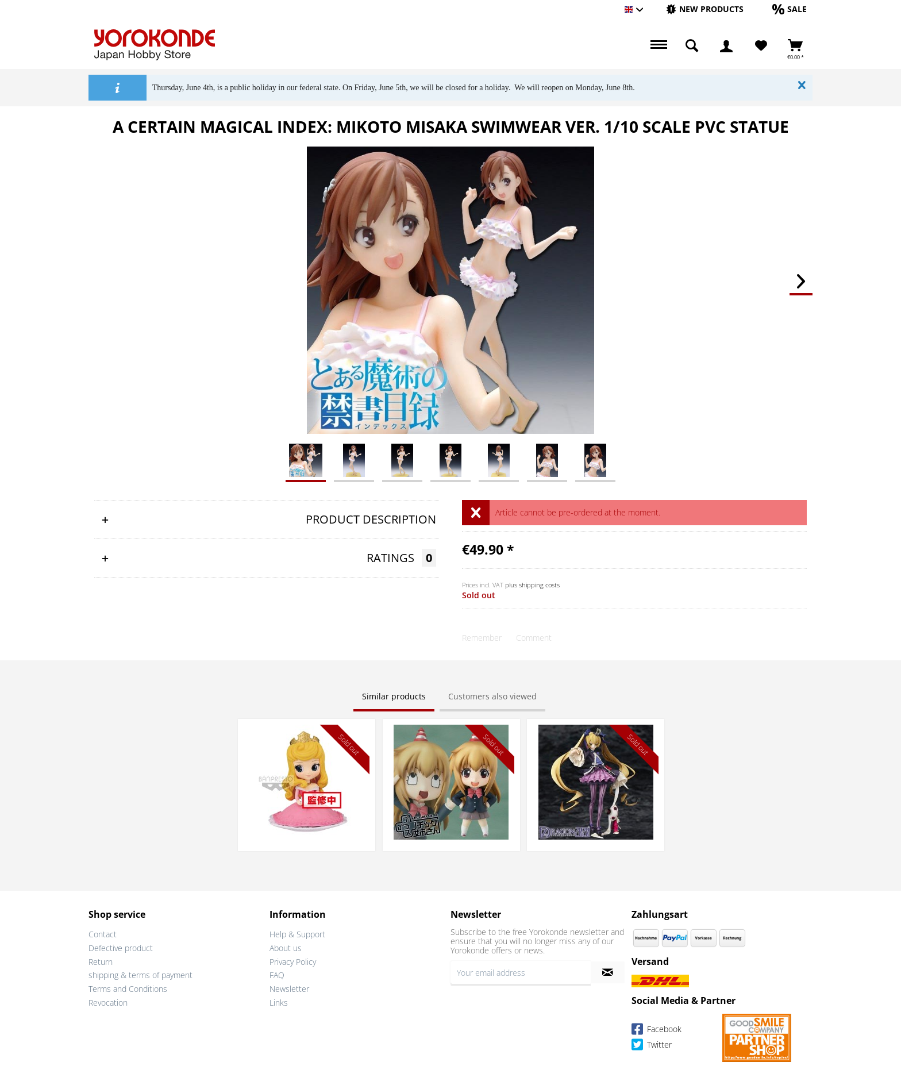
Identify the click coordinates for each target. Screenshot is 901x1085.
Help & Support (297, 934)
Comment (534, 637)
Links (278, 1002)
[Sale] (790, 9)
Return (100, 961)
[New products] (704, 9)
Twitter (652, 1046)
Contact (102, 934)
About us (285, 947)
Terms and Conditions (127, 988)
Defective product (120, 947)
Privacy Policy (292, 961)
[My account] (726, 46)
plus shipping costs (532, 584)
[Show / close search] (692, 46)
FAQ (276, 974)
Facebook (656, 1031)
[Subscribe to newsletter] (607, 972)
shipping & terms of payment (140, 974)
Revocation (108, 1002)
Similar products (394, 696)
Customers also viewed (492, 696)
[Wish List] (761, 46)
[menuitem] (705, 9)
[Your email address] (520, 972)
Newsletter (289, 988)
